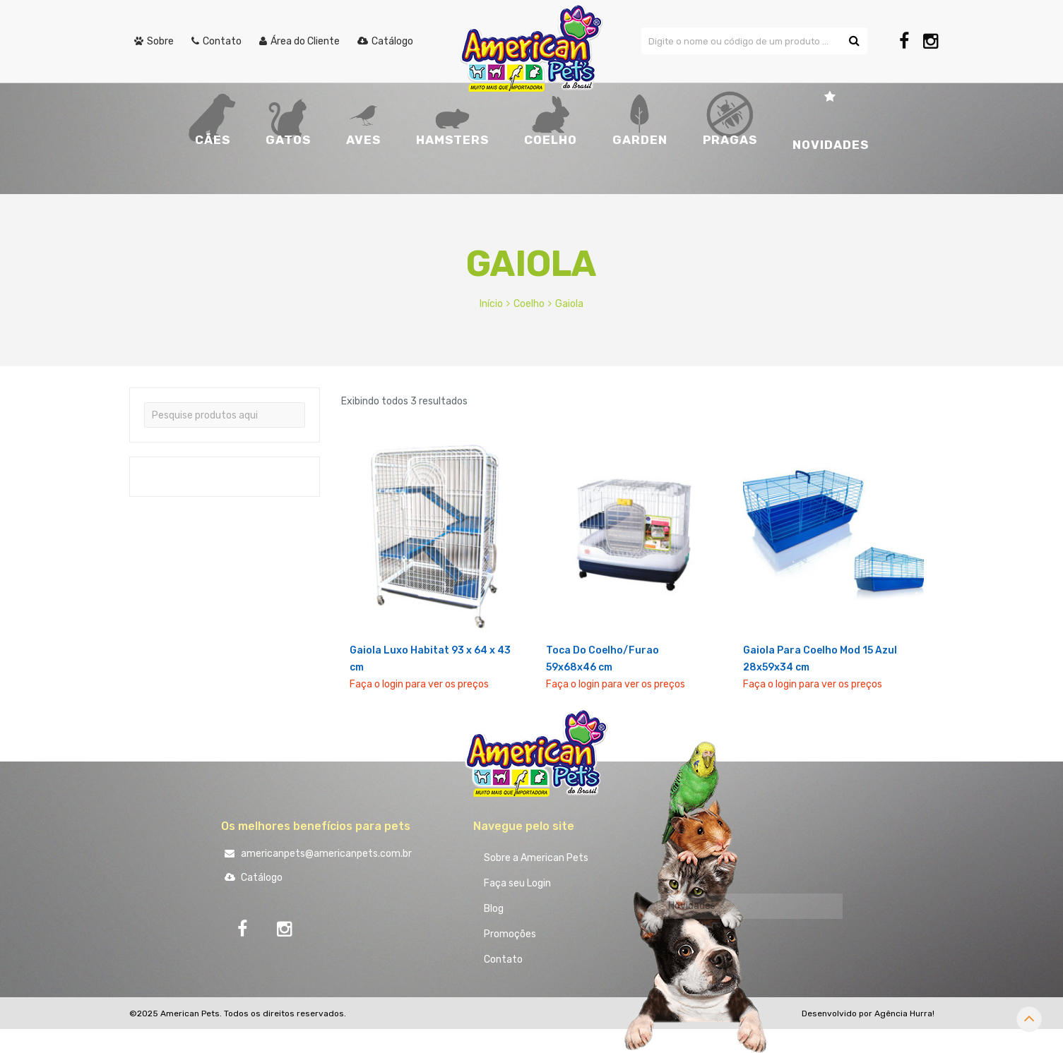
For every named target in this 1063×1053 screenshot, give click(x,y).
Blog (494, 909)
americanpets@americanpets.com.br (316, 854)
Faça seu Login (517, 883)
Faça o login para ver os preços (419, 684)
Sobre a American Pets (536, 858)
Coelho (529, 304)
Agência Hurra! (904, 1013)
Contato (503, 959)
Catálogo (252, 878)
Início (491, 304)
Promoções (510, 934)
